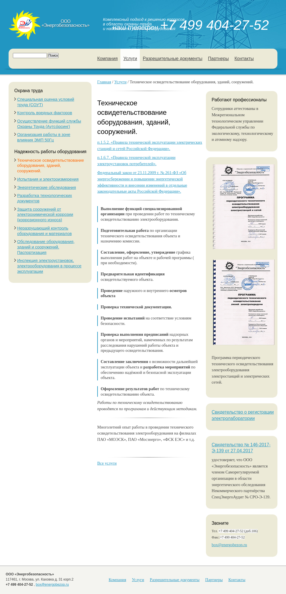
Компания (107, 58)
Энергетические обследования (46, 187)
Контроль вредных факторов (44, 112)
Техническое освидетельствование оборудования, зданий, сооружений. (50, 165)
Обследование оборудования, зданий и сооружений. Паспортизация (46, 246)
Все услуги (107, 463)
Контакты (244, 58)
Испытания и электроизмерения (48, 179)
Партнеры (218, 58)
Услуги (130, 58)
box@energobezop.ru (229, 544)
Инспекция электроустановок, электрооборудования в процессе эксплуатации (49, 265)
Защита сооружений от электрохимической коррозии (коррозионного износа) (45, 214)
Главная (104, 82)
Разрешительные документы (172, 58)
